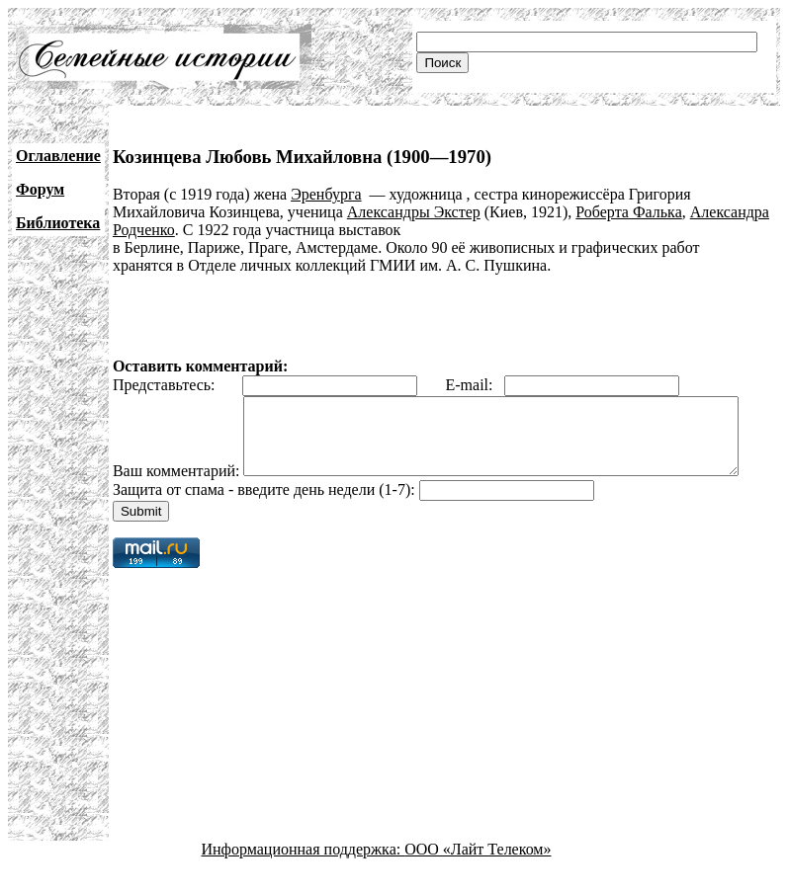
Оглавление (58, 155)
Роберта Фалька (628, 211)
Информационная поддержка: (303, 877)
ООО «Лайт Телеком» (477, 877)
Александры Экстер (414, 211)
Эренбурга (326, 194)
